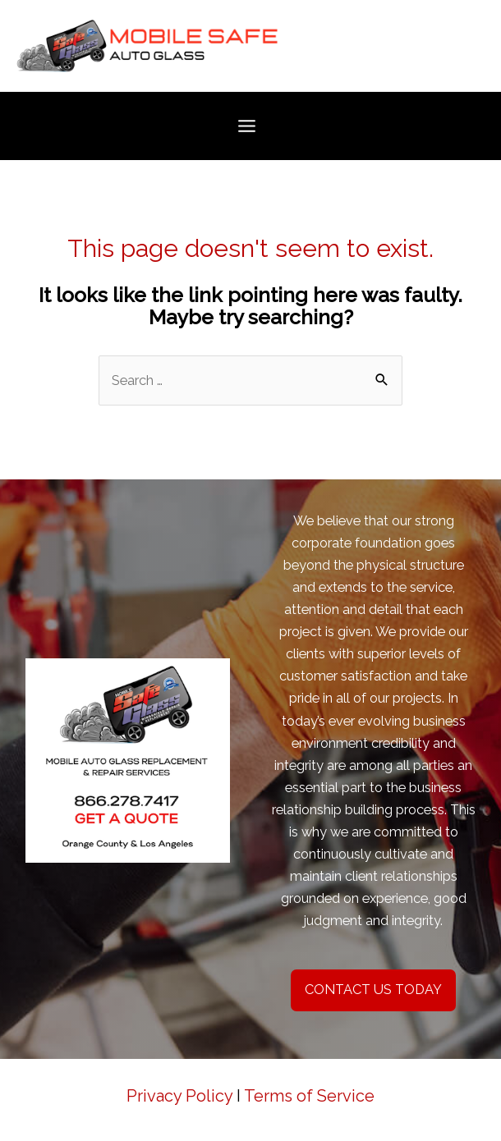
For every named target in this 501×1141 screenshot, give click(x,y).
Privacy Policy (179, 1096)
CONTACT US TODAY (373, 989)
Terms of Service (309, 1096)
